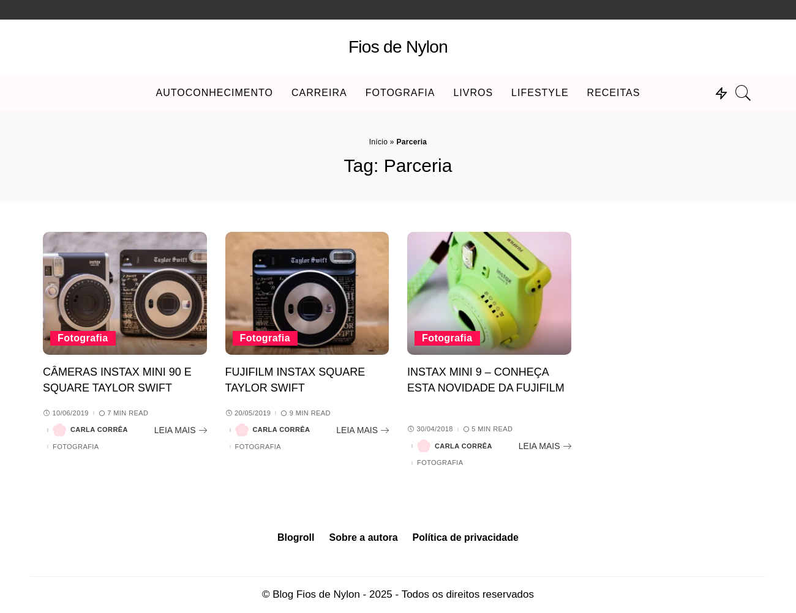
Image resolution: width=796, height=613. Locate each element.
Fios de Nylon (398, 46)
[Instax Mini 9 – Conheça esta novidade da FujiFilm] (489, 293)
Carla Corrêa (99, 429)
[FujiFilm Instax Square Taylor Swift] (307, 293)
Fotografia (83, 338)
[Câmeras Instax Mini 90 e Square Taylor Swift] (125, 293)
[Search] (743, 93)
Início (378, 142)
